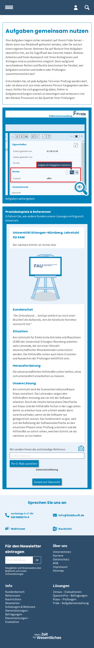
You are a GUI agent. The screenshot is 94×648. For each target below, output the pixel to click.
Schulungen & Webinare (20, 607)
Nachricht (65, 529)
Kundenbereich (14, 592)
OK (37, 560)
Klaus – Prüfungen (64, 599)
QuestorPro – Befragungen (70, 595)
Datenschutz (61, 559)
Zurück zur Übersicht (47, 482)
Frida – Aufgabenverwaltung (71, 603)
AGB (55, 563)
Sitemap (58, 570)
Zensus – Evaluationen (67, 592)
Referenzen (12, 595)
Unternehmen (62, 552)
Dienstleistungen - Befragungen (17, 612)
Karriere (58, 555)
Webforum (18, 529)
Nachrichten (13, 599)
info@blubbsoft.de (71, 515)
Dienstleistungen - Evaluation (17, 620)
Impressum (60, 567)
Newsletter (12, 603)
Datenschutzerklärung (47, 469)
